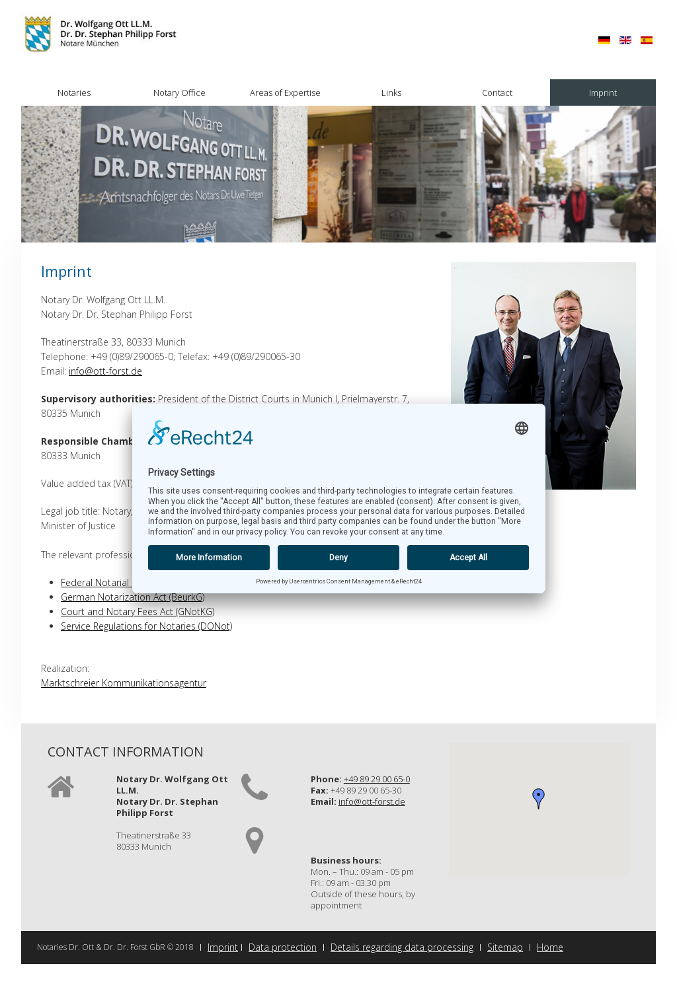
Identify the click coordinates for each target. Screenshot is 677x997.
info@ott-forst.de (105, 371)
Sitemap (505, 947)
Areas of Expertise (285, 92)
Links (391, 92)
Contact (497, 92)
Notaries (74, 92)
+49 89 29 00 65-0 (377, 779)
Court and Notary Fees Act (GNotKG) (137, 611)
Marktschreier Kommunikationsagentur (123, 683)
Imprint (603, 92)
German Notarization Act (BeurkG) (132, 597)
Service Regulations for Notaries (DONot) (146, 626)
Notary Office (179, 92)
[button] (538, 798)
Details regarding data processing (402, 947)
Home (550, 947)
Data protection (283, 947)
